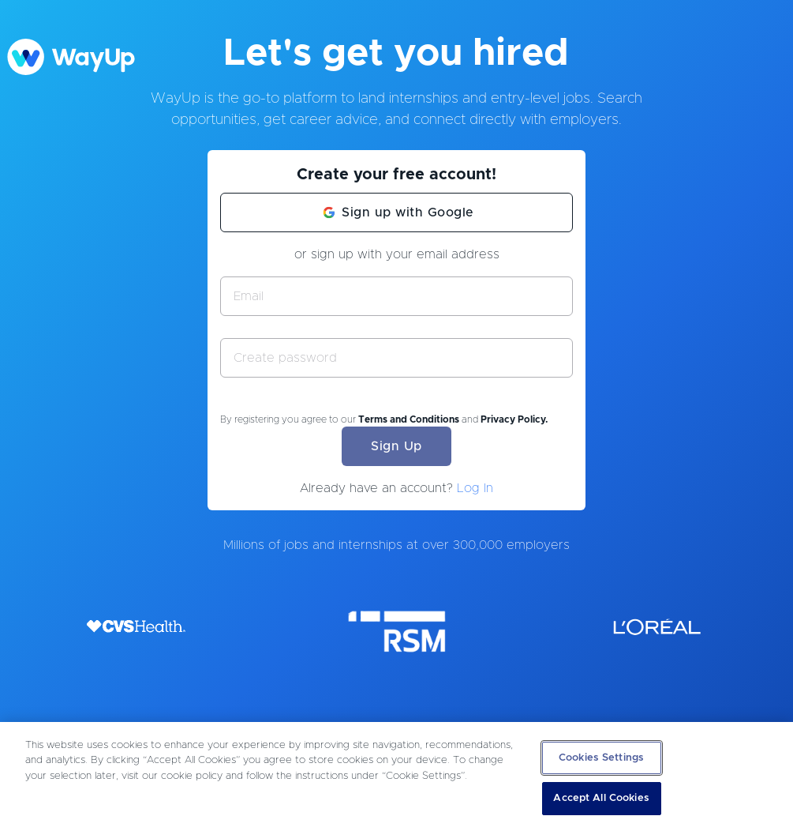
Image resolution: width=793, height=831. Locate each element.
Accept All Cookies (601, 798)
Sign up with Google (408, 212)
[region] (396, 776)
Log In (475, 488)
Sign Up (396, 446)
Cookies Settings (601, 758)
